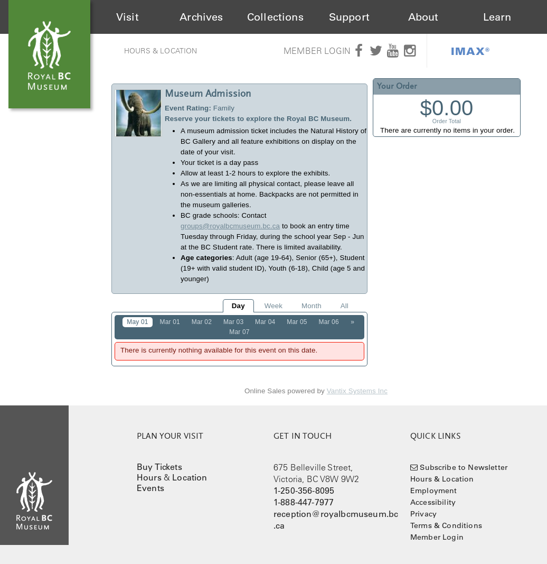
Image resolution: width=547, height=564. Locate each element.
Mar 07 (239, 332)
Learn (497, 17)
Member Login (317, 50)
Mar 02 (202, 322)
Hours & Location (160, 51)
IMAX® (470, 51)
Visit (127, 17)
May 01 (137, 322)
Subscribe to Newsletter (463, 467)
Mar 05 (297, 322)
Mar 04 (265, 322)
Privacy (423, 514)
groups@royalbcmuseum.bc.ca (230, 226)
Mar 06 (328, 322)
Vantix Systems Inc (357, 391)
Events (150, 488)
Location (189, 477)
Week (273, 306)
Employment (433, 490)
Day (238, 306)
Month (311, 306)
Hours (149, 477)
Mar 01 (170, 322)
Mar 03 (233, 322)
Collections (275, 17)
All (344, 306)
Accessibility (433, 502)
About (423, 17)
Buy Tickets (159, 466)
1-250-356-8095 (304, 490)
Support (349, 17)
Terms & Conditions (446, 525)
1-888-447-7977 (304, 502)
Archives (201, 17)
